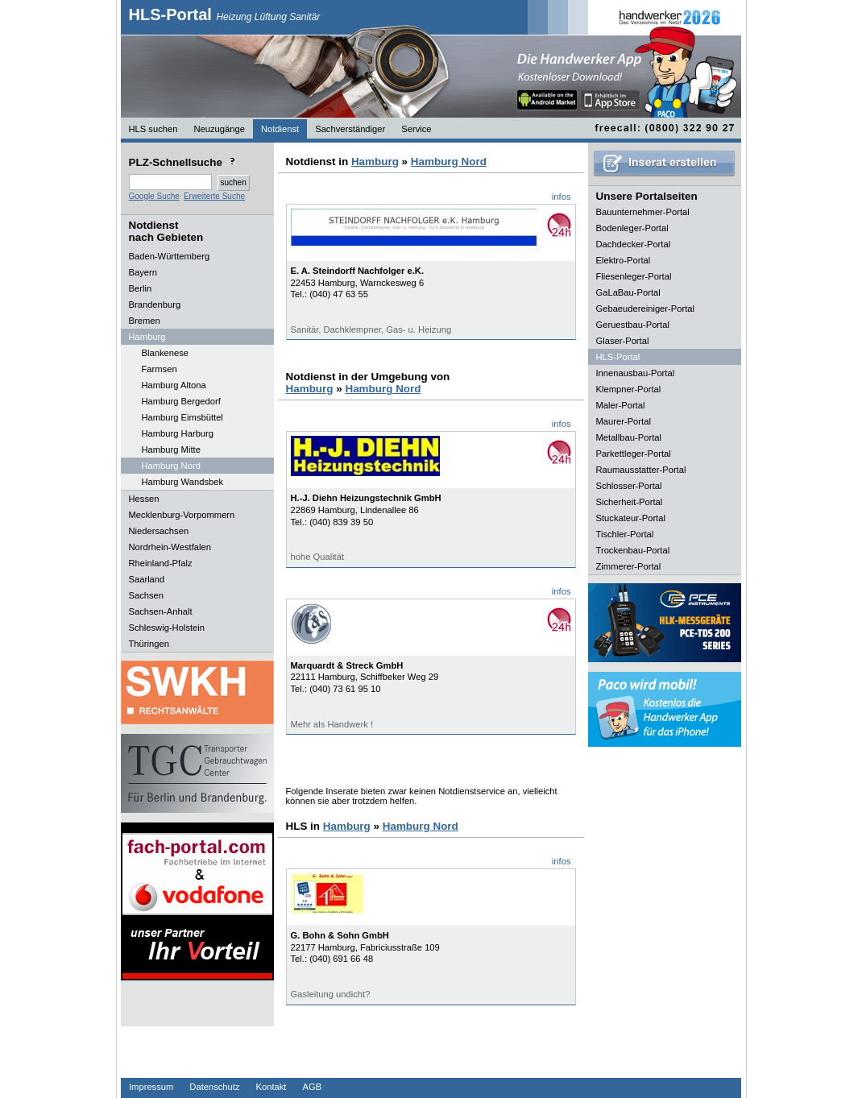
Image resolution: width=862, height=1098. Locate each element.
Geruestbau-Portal (632, 324)
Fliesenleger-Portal (634, 276)
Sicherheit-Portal (629, 502)
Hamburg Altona (174, 385)
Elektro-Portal (623, 260)
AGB (311, 1087)
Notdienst (280, 129)
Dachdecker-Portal (633, 244)
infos (561, 196)
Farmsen (159, 369)
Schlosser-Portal (629, 486)
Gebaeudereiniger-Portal (645, 308)
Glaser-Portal (622, 341)
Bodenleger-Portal (632, 228)
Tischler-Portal (625, 534)
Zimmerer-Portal (628, 566)
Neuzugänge (218, 129)
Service (416, 129)
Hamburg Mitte (171, 449)
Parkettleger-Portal (633, 453)
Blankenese (165, 353)
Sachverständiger (350, 129)
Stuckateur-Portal (630, 518)
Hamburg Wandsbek (183, 482)
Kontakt (271, 1087)
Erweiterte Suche (214, 196)
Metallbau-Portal (628, 437)
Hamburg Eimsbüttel (182, 417)
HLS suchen (153, 129)
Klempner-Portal (628, 389)
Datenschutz (214, 1087)
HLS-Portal (225, 14)
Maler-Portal (620, 405)
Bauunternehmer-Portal (643, 212)
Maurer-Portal (623, 421)
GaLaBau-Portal (628, 292)
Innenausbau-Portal (635, 373)
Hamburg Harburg (178, 433)
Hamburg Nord (171, 465)
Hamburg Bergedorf (181, 401)
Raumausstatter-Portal (641, 469)
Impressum (151, 1087)
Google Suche (154, 196)
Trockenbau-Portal (633, 550)
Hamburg (375, 161)
